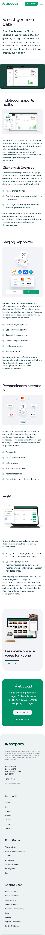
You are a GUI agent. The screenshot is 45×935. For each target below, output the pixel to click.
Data (6, 873)
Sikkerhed (8, 820)
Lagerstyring (9, 860)
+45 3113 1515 (10, 779)
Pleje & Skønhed (11, 904)
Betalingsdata (10, 869)
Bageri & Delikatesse (13, 922)
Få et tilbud (22, 712)
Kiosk (7, 913)
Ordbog (8, 811)
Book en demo (22, 719)
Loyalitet (8, 856)
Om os (7, 824)
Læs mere (12, 663)
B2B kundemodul (11, 864)
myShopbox (8, 160)
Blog (6, 807)
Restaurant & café (11, 892)
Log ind (7, 803)
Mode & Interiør (11, 900)
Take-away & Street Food (14, 896)
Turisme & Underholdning (14, 909)
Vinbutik (8, 917)
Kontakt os (9, 829)
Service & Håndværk (12, 926)
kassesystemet (18, 140)
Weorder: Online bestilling (15, 851)
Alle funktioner (10, 847)
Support (8, 816)
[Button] (41, 4)
